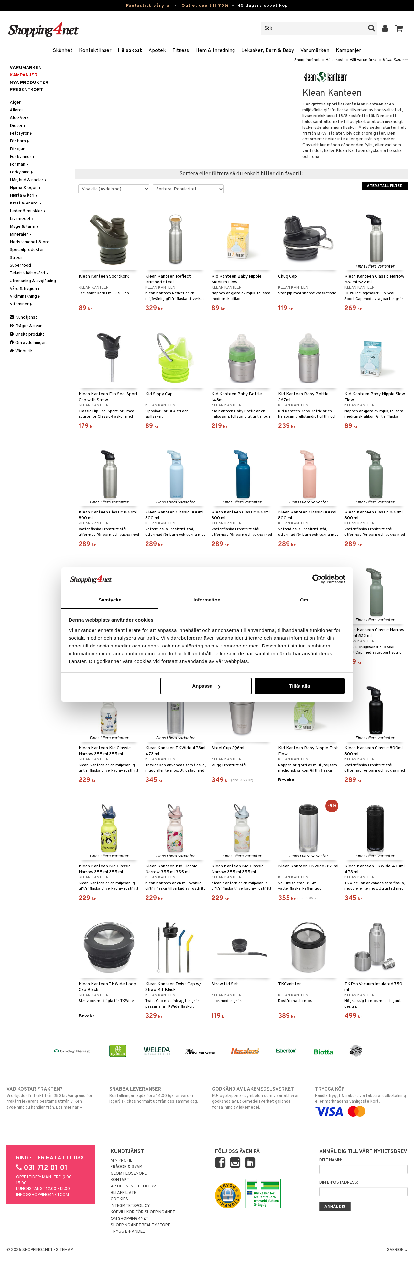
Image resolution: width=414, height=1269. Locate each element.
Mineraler (21, 234)
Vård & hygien (25, 289)
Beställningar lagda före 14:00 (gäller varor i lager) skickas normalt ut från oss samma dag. (155, 1095)
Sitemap (64, 1249)
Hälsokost (130, 51)
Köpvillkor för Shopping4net (143, 1212)
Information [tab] (207, 599)
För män (19, 164)
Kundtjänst (23, 317)
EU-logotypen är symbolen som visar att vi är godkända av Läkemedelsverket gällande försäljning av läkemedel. (258, 1098)
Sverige (397, 1249)
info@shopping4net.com (42, 1194)
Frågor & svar (26, 326)
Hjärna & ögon (26, 188)
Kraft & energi (26, 203)
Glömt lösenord (129, 1173)
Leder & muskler (28, 211)
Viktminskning (25, 296)
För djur (17, 149)
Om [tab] (304, 599)
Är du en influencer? (133, 1186)
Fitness (180, 51)
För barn (20, 141)
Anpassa (206, 686)
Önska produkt (27, 334)
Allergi (16, 110)
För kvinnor (23, 157)
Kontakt (120, 1180)
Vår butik (21, 351)
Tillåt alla (299, 686)
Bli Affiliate (123, 1193)
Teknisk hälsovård (29, 273)
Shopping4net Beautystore (140, 1225)
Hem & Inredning (215, 51)
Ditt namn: (330, 1160)
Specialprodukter (27, 250)
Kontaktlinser (95, 51)
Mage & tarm (24, 226)
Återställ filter (385, 186)
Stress (16, 257)
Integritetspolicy (130, 1205)
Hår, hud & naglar (29, 180)
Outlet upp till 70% (205, 5)
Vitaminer (21, 304)
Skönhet (62, 51)
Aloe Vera (19, 118)
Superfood (20, 265)
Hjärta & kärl (24, 195)
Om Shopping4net (129, 1218)
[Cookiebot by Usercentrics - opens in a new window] (317, 579)
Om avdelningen (28, 343)
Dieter (18, 125)
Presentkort (26, 90)
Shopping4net (307, 59)
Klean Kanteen (395, 59)
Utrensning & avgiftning (33, 281)
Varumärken (314, 51)
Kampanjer (348, 51)
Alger (15, 102)
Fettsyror (21, 133)
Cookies (119, 1199)
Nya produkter (29, 82)
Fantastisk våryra (147, 5)
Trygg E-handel (128, 1231)
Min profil (121, 1160)
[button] (399, 28)
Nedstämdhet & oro (29, 242)
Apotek (157, 51)
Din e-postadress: (338, 1182)
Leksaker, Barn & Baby (267, 51)
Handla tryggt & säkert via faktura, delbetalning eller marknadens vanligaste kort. (361, 1100)
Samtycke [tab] (110, 599)
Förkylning (22, 172)
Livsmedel (22, 219)
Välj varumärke (363, 59)
